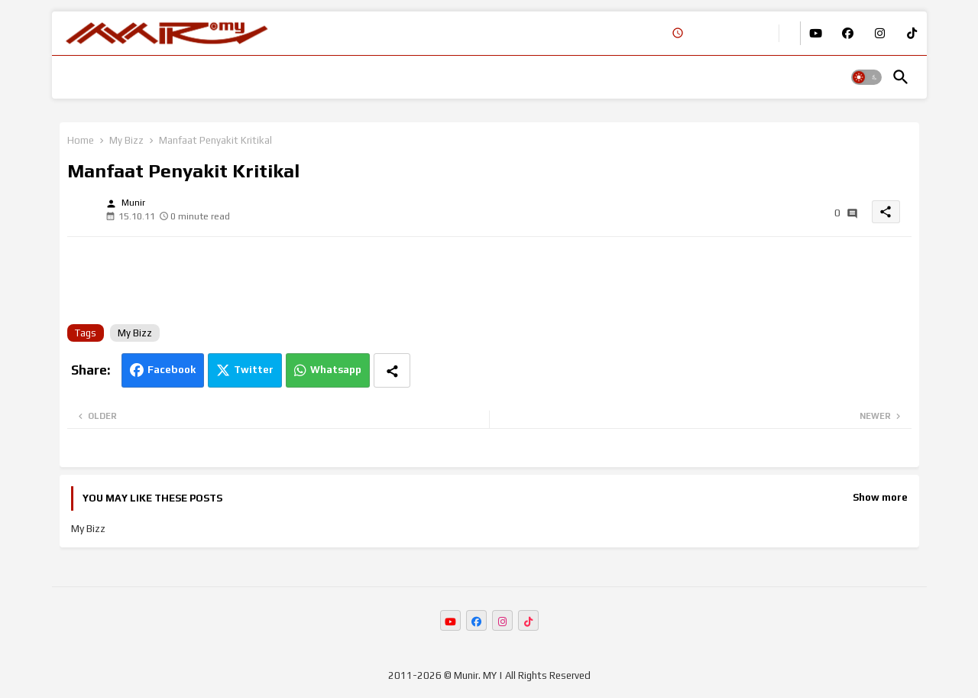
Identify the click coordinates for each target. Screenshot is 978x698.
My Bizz (126, 140)
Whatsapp (335, 369)
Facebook (171, 369)
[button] (866, 77)
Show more (880, 497)
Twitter (254, 369)
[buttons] (815, 33)
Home (80, 140)
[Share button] (392, 370)
